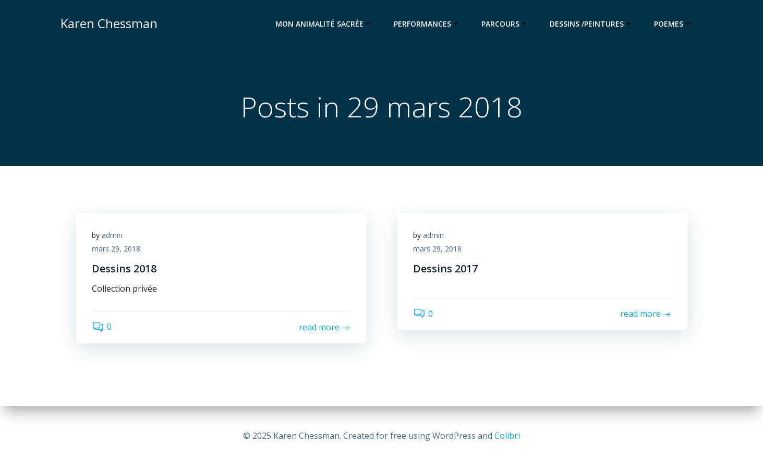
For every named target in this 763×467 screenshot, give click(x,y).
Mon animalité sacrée (324, 24)
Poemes (673, 24)
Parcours (505, 24)
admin (112, 235)
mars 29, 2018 (116, 249)
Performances (427, 24)
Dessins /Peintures (591, 24)
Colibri (507, 435)
